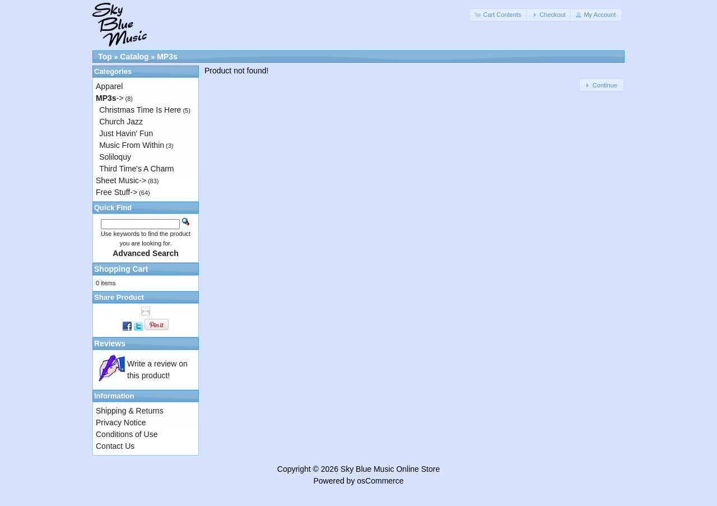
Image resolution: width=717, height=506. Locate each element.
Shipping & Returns (130, 410)
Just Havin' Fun (126, 133)
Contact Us (115, 446)
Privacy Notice (121, 422)
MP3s (167, 56)
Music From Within (131, 145)
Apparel (109, 86)
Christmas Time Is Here (140, 109)
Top (105, 56)
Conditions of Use (127, 434)
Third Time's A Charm (136, 168)
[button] (498, 14)
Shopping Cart (121, 268)
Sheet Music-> (121, 180)
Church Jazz (121, 121)
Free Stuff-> (116, 192)
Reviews (109, 343)
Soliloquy (115, 156)
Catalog (134, 56)
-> (109, 98)
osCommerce (380, 480)
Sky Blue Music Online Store (390, 469)
